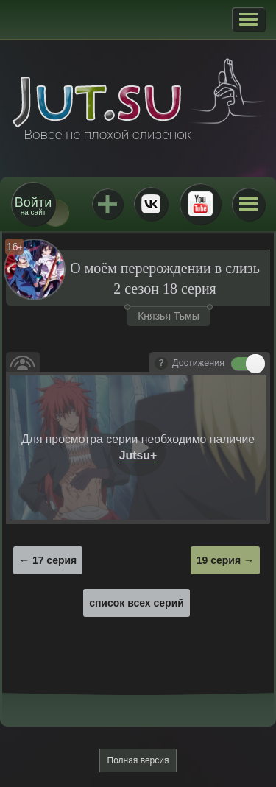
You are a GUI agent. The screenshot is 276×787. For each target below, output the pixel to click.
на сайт (33, 205)
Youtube (200, 204)
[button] (248, 19)
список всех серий (136, 603)
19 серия (219, 560)
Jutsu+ (107, 203)
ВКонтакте (151, 204)
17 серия (54, 560)
